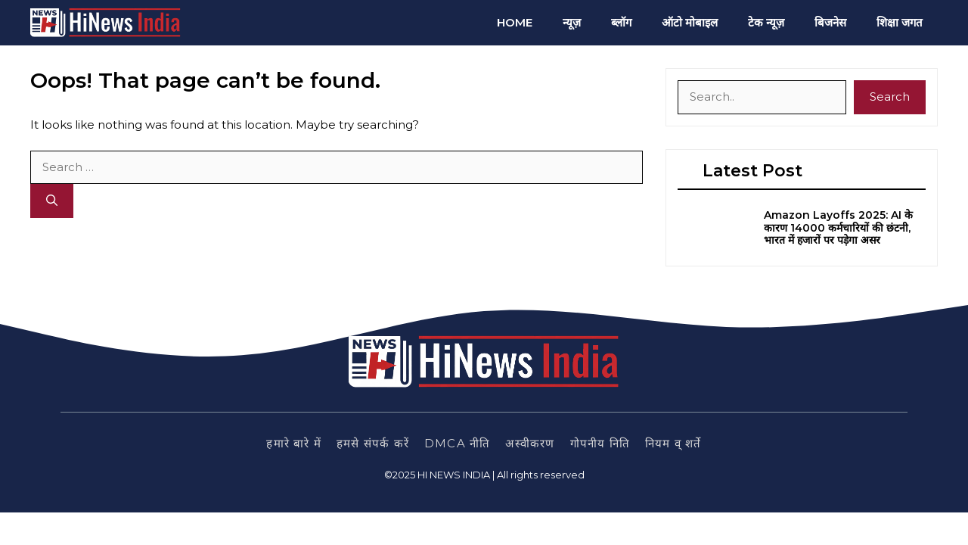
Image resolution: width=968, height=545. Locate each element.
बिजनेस (830, 22)
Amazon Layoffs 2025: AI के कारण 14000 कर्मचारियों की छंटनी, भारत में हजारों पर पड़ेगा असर (838, 228)
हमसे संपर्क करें (373, 443)
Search (890, 96)
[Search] (51, 201)
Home (514, 22)
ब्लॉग (621, 22)
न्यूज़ (572, 22)
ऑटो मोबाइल (690, 22)
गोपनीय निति (600, 443)
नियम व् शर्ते (673, 443)
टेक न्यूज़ (766, 22)
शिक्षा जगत (899, 22)
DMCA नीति (457, 443)
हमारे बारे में (293, 443)
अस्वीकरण (529, 443)
